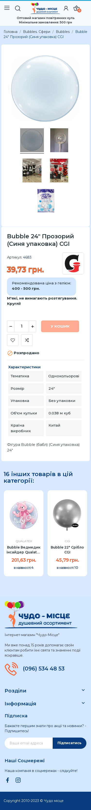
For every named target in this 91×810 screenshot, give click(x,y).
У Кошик (60, 326)
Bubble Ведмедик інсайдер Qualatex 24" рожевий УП (24, 550)
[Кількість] (21, 326)
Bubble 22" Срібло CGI (67, 549)
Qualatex (24, 541)
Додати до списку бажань (12, 340)
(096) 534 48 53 (44, 669)
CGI (67, 541)
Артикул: (14, 257)
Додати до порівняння (27, 340)
